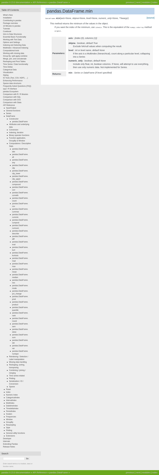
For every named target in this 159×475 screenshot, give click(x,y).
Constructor (13, 119)
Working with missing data (13, 53)
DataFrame (10, 116)
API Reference (40, 2)
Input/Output (11, 108)
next (138, 2)
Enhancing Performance (13, 81)
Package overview (10, 23)
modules (146, 2)
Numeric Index (12, 395)
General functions (13, 111)
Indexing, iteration (16, 132)
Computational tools (11, 50)
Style (8, 428)
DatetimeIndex (12, 406)
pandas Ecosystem (10, 91)
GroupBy (9, 422)
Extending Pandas (10, 444)
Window (9, 419)
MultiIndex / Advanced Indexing (15, 48)
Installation (7, 18)
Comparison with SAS (12, 100)
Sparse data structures (12, 83)
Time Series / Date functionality (15, 64)
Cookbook (7, 31)
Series (8, 113)
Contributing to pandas (12, 20)
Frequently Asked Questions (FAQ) (17, 86)
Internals (6, 441)
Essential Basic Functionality (14, 37)
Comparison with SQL (12, 97)
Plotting (12, 378)
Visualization (8, 72)
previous (130, 2)
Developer (7, 439)
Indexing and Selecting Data (14, 45)
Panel (8, 389)
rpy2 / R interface (10, 89)
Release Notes (9, 447)
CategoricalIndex (13, 398)
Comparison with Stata (12, 102)
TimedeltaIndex (12, 408)
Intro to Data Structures (12, 34)
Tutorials (6, 29)
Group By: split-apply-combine (15, 56)
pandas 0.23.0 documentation (16, 2)
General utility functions (15, 433)
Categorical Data (10, 70)
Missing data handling (18, 362)
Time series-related (17, 376)
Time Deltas (8, 67)
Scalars (9, 414)
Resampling (11, 425)
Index (8, 392)
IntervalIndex (11, 400)
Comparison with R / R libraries (15, 94)
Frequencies (11, 417)
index (154, 2)
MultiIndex (10, 403)
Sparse (12, 387)
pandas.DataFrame (58, 2)
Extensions (10, 436)
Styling (5, 75)
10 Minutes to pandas (11, 26)
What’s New (8, 15)
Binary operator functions (19, 135)
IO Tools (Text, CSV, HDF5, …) (15, 78)
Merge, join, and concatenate (15, 59)
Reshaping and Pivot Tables (14, 61)
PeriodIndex (11, 411)
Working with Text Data (12, 40)
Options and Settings (11, 42)
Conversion (13, 130)
